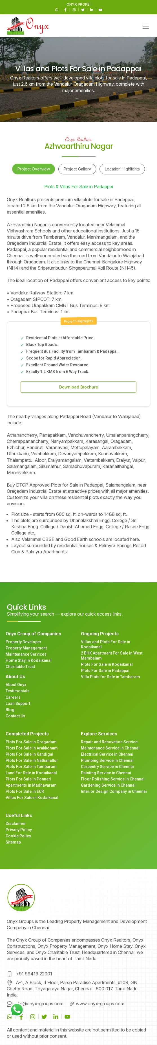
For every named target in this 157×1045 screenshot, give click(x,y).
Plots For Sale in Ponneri (28, 779)
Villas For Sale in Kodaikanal (32, 797)
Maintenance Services (26, 654)
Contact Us (15, 716)
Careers (13, 697)
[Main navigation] (28, 26)
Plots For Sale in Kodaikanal (107, 664)
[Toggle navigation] (145, 26)
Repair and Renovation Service (109, 742)
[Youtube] (100, 9)
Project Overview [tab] (33, 169)
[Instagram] (74, 9)
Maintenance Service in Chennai (110, 748)
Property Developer (23, 642)
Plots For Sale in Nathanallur (32, 760)
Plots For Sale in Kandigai (29, 754)
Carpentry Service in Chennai (107, 766)
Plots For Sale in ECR (25, 791)
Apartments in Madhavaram (31, 785)
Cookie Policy (18, 836)
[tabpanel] (78, 375)
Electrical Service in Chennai (107, 754)
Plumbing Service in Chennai (107, 760)
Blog (10, 709)
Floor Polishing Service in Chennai (113, 779)
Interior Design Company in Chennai (114, 791)
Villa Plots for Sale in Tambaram (110, 677)
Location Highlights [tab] (122, 169)
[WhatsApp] (57, 9)
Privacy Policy (19, 829)
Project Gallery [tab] (77, 169)
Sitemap (13, 842)
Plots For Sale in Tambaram (31, 766)
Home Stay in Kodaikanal (29, 660)
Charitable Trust (20, 666)
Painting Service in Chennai (106, 773)
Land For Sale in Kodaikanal (31, 773)
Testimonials (18, 691)
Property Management (26, 648)
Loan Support (18, 703)
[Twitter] (83, 9)
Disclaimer (16, 823)
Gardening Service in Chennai (108, 785)
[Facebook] (66, 9)
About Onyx (16, 684)
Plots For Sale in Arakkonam (32, 748)
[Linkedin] (92, 9)
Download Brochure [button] (78, 387)
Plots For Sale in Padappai (105, 670)
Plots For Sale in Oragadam (31, 742)
